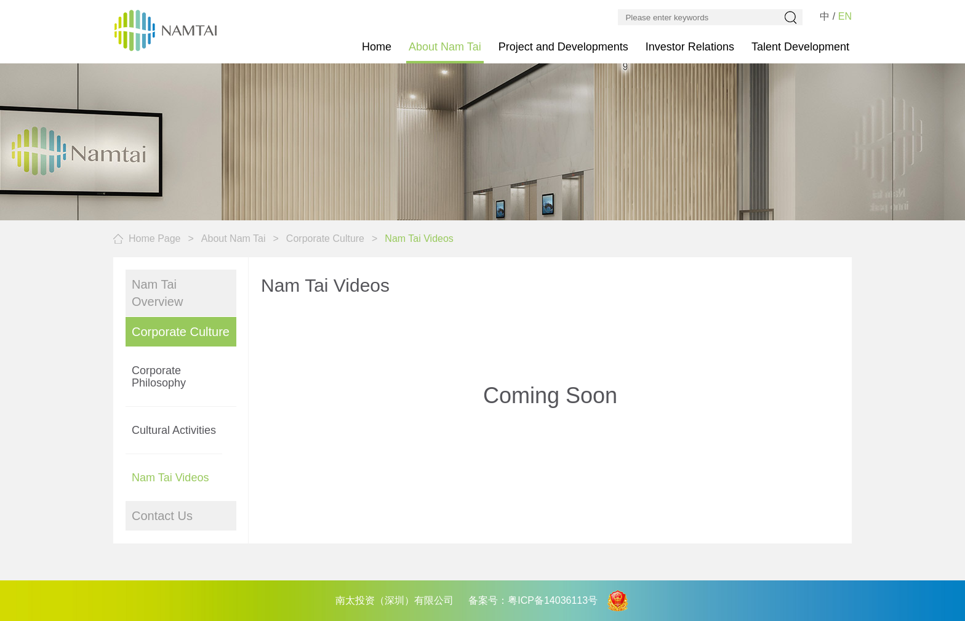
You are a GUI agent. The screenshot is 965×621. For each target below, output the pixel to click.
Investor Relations (690, 47)
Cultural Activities (174, 430)
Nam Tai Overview (157, 293)
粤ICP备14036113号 (553, 600)
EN (845, 16)
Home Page (155, 238)
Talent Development (800, 47)
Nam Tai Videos (170, 477)
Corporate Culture (325, 238)
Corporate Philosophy (159, 376)
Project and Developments (563, 47)
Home (376, 47)
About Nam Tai (445, 47)
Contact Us (162, 516)
